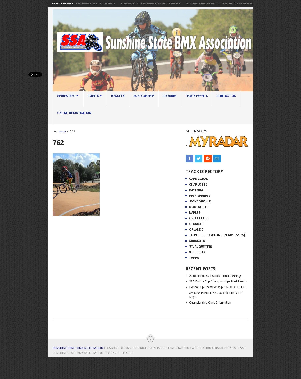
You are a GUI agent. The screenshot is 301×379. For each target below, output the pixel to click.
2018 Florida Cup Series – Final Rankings (215, 275)
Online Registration (74, 113)
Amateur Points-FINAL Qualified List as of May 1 (223, 3)
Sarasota (197, 240)
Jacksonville (200, 201)
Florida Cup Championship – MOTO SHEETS (153, 3)
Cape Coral (198, 178)
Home (62, 131)
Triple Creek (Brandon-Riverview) (217, 235)
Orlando (196, 229)
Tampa (194, 257)
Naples (194, 212)
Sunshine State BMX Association (78, 348)
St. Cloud (197, 252)
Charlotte (198, 184)
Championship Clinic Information (210, 302)
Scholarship (143, 95)
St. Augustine (200, 246)
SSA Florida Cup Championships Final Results (86, 3)
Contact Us (226, 95)
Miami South (199, 207)
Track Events (196, 95)
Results (118, 95)
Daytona (196, 190)
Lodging (169, 95)
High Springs (199, 195)
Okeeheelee (198, 218)
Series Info (67, 95)
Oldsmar (196, 223)
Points (95, 95)
